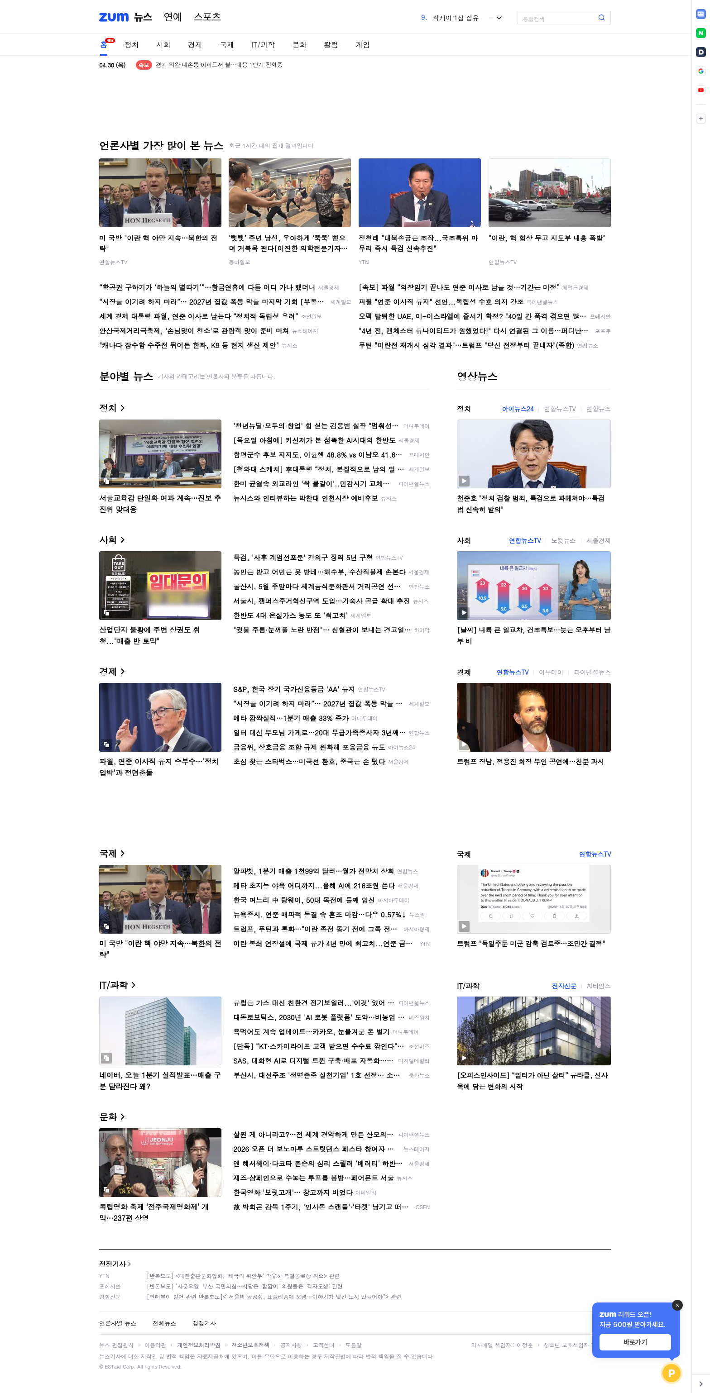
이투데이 (551, 672)
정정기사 (112, 1264)
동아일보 (239, 262)
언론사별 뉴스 (117, 1323)
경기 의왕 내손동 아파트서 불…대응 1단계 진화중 (219, 65)
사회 (163, 44)
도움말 (353, 1345)
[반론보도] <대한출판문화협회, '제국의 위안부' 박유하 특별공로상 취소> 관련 (243, 1275)
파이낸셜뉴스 (592, 672)
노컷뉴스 (563, 540)
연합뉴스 (598, 408)
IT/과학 (263, 44)
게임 (362, 44)
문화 (299, 44)
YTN (364, 262)
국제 (227, 44)
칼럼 (331, 44)
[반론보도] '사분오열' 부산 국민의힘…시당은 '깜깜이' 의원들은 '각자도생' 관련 (245, 1286)
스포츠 (207, 17)
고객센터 (324, 1345)
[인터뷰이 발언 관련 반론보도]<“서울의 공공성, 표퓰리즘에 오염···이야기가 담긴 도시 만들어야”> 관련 (274, 1296)
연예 (173, 17)
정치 (132, 44)
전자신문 (564, 985)
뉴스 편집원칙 (116, 1345)
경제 (195, 44)
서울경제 (598, 540)
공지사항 (291, 1345)
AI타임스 (599, 985)
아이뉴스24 (517, 408)
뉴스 (143, 17)
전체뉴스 (164, 1323)
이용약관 (155, 1345)
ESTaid (113, 1366)
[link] (701, 14)
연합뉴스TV (113, 262)
